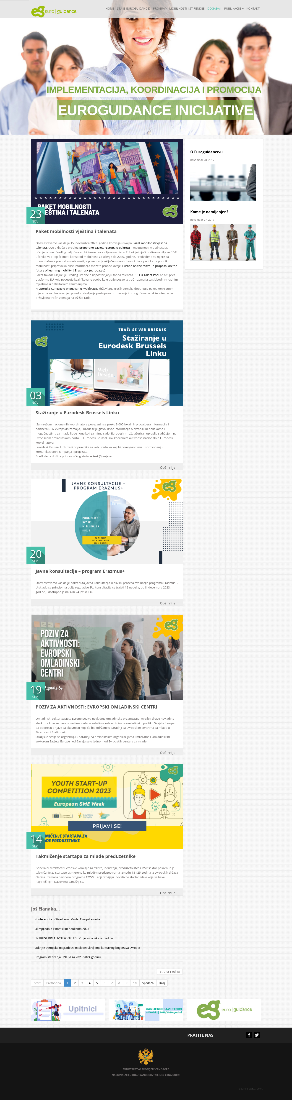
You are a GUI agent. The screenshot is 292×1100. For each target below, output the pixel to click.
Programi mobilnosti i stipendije (179, 8)
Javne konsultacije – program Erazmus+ (80, 571)
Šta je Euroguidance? (133, 8)
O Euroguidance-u (206, 151)
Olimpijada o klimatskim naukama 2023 (62, 929)
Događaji (214, 8)
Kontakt (253, 8)
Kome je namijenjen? (209, 211)
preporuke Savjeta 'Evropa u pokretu (104, 248)
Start (37, 983)
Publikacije (234, 8)
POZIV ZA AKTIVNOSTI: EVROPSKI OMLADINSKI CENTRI (96, 707)
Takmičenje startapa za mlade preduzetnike (86, 856)
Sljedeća (148, 983)
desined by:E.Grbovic (251, 1088)
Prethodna (53, 983)
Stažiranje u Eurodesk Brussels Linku (77, 412)
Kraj (162, 983)
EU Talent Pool (149, 275)
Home (110, 8)
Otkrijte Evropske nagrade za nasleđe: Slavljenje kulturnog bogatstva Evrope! (87, 948)
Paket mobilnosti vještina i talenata (76, 231)
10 (135, 983)
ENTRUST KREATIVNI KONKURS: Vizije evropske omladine (74, 938)
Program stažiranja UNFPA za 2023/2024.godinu (68, 957)
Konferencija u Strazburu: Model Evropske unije (67, 919)
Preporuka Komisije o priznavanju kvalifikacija (67, 289)
